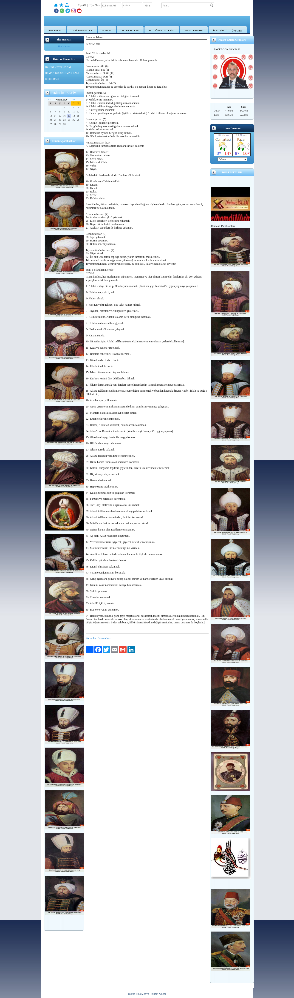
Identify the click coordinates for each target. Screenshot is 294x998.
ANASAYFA (55, 30)
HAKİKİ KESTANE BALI (59, 67)
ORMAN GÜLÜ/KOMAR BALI (62, 73)
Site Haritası (64, 46)
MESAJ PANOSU (193, 30)
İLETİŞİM (218, 30)
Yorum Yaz (104, 638)
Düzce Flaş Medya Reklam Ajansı (147, 993)
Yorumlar (91, 638)
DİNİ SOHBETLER (82, 30)
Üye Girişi (237, 30)
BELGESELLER (130, 30)
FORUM (106, 30)
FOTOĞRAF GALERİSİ (162, 30)
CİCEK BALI (52, 78)
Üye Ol (82, 5)
